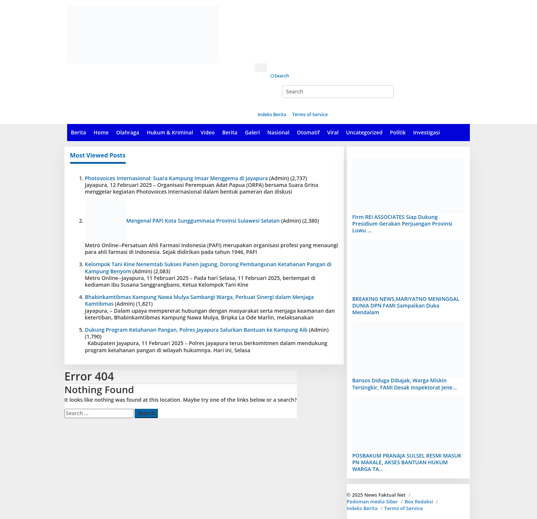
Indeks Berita (362, 508)
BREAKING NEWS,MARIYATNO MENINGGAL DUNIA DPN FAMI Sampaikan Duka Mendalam (405, 305)
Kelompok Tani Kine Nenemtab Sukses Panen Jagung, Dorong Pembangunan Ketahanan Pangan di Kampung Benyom (208, 267)
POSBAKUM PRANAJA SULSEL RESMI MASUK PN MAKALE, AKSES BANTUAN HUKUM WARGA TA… (407, 462)
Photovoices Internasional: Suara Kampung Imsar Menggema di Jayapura (176, 178)
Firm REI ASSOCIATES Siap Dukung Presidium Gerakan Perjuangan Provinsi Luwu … (402, 223)
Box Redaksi (419, 501)
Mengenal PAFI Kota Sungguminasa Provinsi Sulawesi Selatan (203, 220)
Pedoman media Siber (372, 501)
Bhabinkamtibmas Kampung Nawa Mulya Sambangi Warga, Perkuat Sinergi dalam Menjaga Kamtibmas (199, 300)
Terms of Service (403, 508)
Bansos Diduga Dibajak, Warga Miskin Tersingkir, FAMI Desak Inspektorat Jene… (404, 384)
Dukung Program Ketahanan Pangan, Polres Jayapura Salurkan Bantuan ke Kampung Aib (196, 329)
